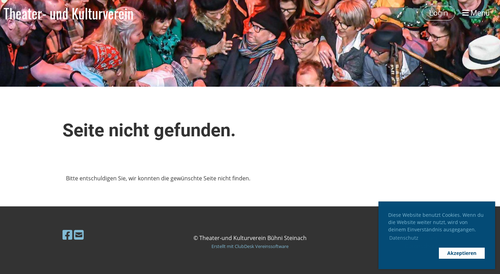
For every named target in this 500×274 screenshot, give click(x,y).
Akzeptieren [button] (461, 253)
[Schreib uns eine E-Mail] (79, 234)
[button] (411, 253)
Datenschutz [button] (403, 237)
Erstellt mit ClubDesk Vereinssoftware (250, 246)
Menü (476, 13)
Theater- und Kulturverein (68, 13)
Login (438, 13)
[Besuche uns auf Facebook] (67, 234)
